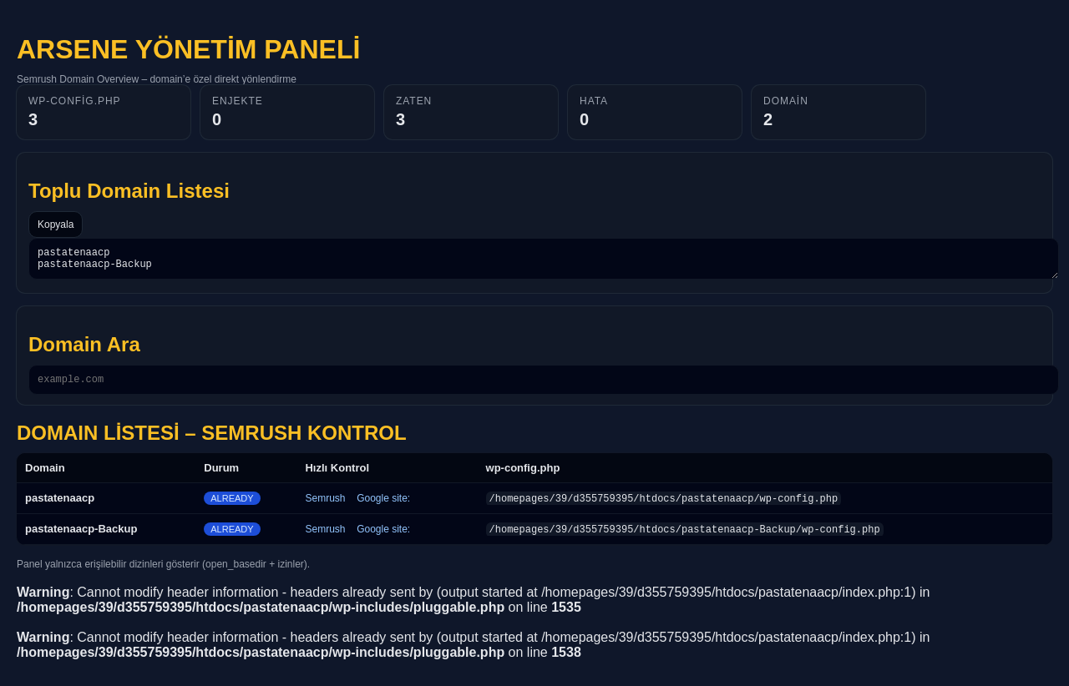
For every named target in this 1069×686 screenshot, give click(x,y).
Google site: (383, 506)
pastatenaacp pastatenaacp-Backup (543, 261)
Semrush (326, 506)
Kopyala (55, 224)
